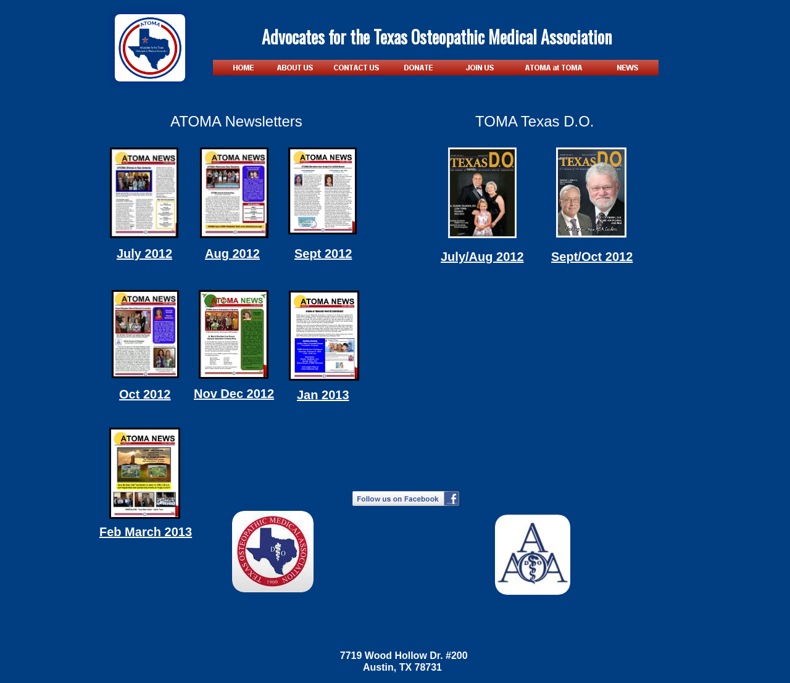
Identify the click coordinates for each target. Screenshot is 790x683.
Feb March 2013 (145, 532)
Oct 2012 (144, 394)
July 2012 (144, 253)
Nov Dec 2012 (234, 393)
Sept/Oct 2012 (592, 256)
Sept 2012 (323, 253)
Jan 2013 (323, 395)
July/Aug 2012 (482, 256)
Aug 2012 (232, 253)
